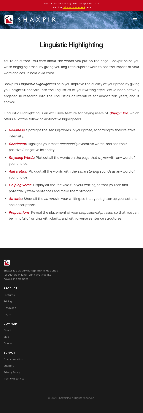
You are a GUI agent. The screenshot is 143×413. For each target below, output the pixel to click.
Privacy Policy (12, 372)
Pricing (8, 301)
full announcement (74, 7)
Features (9, 295)
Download (10, 308)
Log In (7, 314)
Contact (9, 343)
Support (9, 365)
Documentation (13, 359)
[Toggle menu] (135, 20)
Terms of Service (14, 378)
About (7, 330)
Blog (6, 336)
